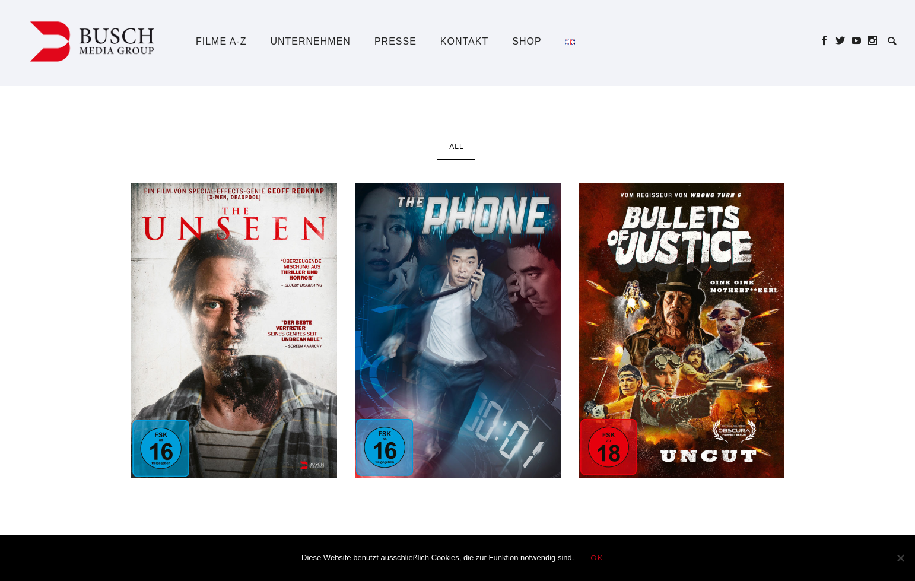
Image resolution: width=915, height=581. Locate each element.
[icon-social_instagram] (873, 41)
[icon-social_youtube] (860, 41)
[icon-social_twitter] (843, 41)
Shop (526, 41)
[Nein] (900, 558)
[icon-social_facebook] (827, 41)
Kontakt (464, 41)
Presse (395, 41)
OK (596, 557)
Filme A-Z (221, 41)
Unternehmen (310, 41)
